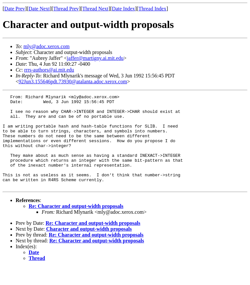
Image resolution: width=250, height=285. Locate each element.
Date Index (123, 8)
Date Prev (14, 8)
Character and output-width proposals (89, 247)
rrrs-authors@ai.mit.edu (49, 70)
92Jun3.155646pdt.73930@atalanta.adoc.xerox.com (73, 81)
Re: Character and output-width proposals (76, 224)
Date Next (39, 8)
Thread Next (95, 8)
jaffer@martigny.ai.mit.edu (95, 58)
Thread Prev (66, 8)
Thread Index (152, 8)
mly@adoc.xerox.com (46, 46)
